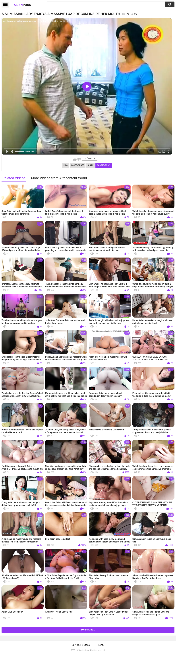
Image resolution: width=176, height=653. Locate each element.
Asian (22, 5)
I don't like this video (79, 159)
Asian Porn (84, 650)
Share (90, 165)
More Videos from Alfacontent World (59, 178)
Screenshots (77, 165)
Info (66, 165)
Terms (100, 645)
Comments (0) (103, 165)
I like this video (75, 159)
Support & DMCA (81, 645)
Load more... (88, 629)
